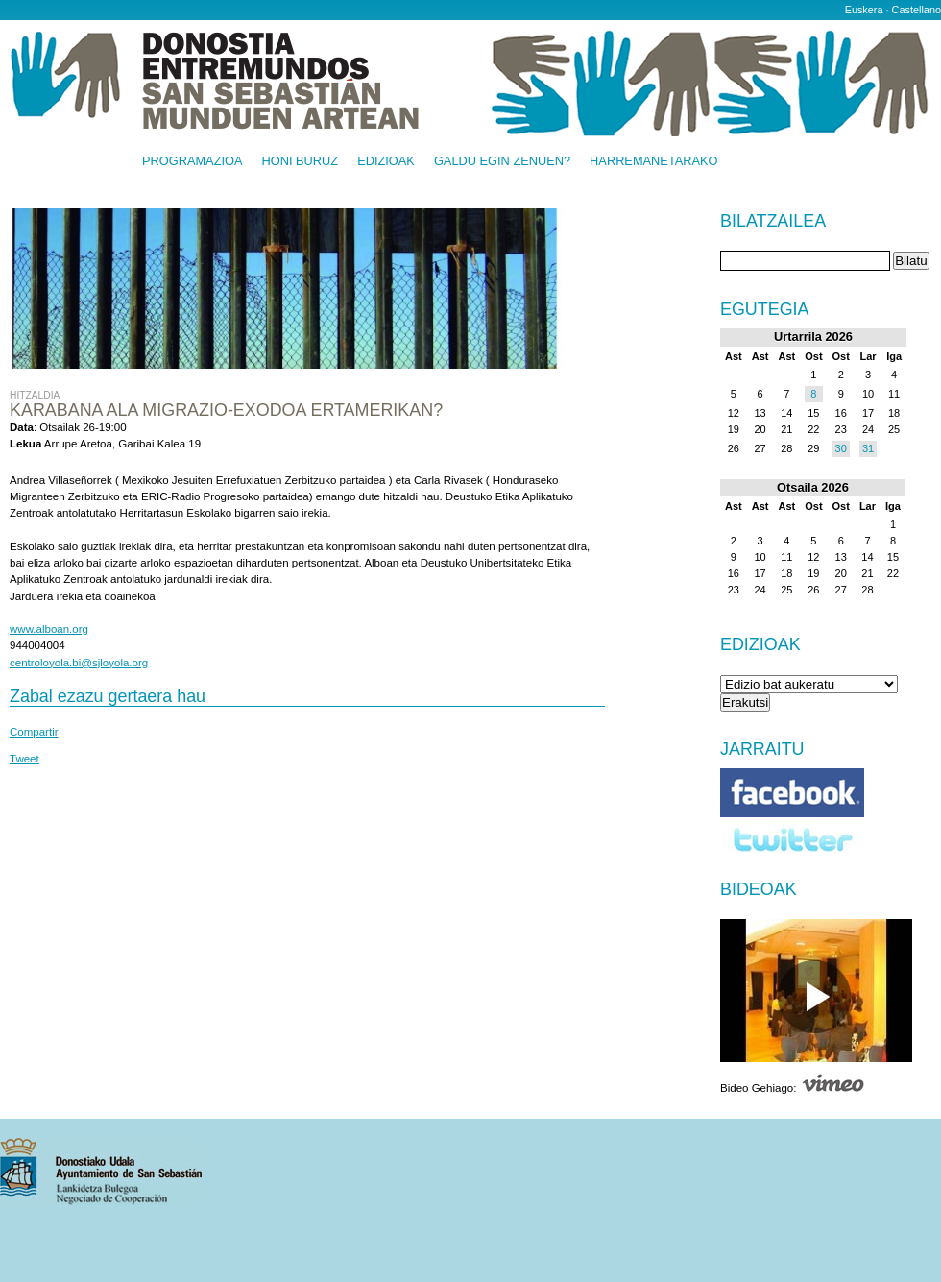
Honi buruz (300, 162)
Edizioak (386, 162)
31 (868, 448)
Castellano (916, 9)
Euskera (864, 9)
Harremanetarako (653, 162)
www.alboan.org (49, 629)
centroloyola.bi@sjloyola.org (79, 662)
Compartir (34, 732)
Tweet (24, 758)
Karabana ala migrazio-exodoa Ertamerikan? (226, 410)
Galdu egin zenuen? (502, 162)
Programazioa (192, 162)
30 (841, 448)
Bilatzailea (773, 221)
